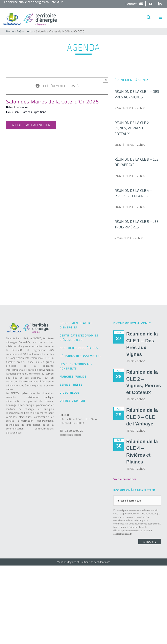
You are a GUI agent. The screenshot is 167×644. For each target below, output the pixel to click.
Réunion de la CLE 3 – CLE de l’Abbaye (142, 416)
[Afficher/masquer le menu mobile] (161, 17)
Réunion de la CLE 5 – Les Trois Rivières (137, 224)
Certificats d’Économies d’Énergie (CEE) (79, 337)
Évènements (25, 31)
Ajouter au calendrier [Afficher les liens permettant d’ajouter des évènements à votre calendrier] (31, 125)
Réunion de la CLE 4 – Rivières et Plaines (133, 193)
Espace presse (71, 384)
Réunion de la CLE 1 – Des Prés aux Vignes (137, 94)
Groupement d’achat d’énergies (76, 325)
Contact (131, 3)
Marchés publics (73, 376)
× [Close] (106, 80)
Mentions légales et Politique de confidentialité (83, 562)
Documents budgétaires (79, 348)
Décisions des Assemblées (80, 356)
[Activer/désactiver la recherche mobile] (149, 17)
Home (10, 31)
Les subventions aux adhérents (76, 366)
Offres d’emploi (72, 400)
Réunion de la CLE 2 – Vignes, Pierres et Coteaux (133, 128)
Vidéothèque (70, 392)
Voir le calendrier (124, 479)
